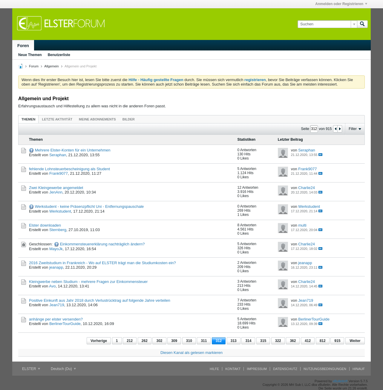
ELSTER (31, 369)
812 (323, 341)
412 (308, 341)
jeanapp (56, 267)
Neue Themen (30, 55)
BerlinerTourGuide (65, 323)
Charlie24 (306, 187)
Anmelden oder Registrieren (341, 4)
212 (130, 341)
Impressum (257, 369)
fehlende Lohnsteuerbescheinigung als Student (69, 169)
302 (159, 341)
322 (278, 341)
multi (302, 225)
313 (234, 341)
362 (293, 341)
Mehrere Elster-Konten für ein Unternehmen (73, 150)
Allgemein (51, 66)
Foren (23, 45)
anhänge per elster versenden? (56, 319)
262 (145, 341)
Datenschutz (285, 369)
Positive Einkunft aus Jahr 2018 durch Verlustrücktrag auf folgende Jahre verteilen (99, 300)
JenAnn (55, 192)
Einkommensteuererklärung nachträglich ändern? (102, 244)
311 (204, 341)
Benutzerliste (59, 55)
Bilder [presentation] (128, 119)
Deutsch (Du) (63, 369)
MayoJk (56, 249)
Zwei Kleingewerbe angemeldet (56, 187)
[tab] (28, 119)
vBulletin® (340, 381)
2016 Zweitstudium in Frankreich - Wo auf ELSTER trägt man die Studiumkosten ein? (102, 263)
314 (248, 341)
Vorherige (99, 341)
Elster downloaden (45, 225)
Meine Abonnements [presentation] (97, 119)
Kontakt (232, 369)
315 (263, 341)
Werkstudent (60, 211)
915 (337, 341)
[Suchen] (327, 24)
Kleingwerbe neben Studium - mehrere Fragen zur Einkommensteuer (88, 281)
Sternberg (57, 230)
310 (189, 341)
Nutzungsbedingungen (325, 369)
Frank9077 (58, 173)
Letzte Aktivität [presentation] (57, 119)
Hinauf (359, 369)
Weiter (355, 341)
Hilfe (214, 369)
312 (219, 341)
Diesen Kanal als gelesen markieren (191, 352)
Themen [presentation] (28, 119)
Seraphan (57, 155)
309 (174, 341)
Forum (34, 66)
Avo (52, 286)
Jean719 (56, 305)
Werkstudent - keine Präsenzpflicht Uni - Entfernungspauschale (89, 206)
